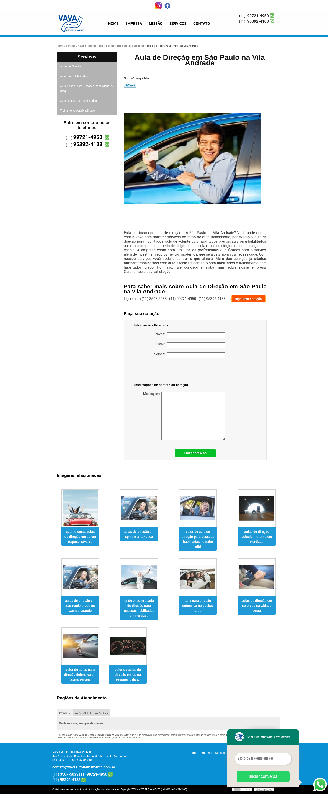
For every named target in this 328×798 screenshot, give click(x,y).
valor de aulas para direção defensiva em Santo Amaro (80, 674)
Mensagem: (184, 416)
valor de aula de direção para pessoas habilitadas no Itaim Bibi (198, 539)
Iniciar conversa (263, 776)
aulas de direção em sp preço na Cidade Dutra (256, 605)
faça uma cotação (248, 299)
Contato (201, 23)
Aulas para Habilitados (74, 76)
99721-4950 (258, 15)
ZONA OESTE (83, 712)
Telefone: (189, 355)
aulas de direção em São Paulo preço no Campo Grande (80, 605)
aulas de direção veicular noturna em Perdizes (257, 537)
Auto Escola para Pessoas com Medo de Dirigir (87, 88)
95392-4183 (258, 21)
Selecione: (65, 712)
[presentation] (163, 371)
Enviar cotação (195, 453)
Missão (156, 23)
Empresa (133, 23)
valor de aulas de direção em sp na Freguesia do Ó (128, 674)
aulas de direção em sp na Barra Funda (139, 534)
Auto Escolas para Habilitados (78, 100)
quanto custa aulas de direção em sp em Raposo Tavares (80, 537)
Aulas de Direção (71, 66)
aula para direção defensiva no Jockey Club (197, 605)
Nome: (191, 335)
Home (113, 23)
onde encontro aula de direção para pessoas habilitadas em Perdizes (139, 608)
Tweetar (130, 85)
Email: (191, 345)
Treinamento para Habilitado (77, 110)
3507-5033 (69, 774)
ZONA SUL (101, 712)
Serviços (178, 23)
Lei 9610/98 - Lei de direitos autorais (122, 737)
